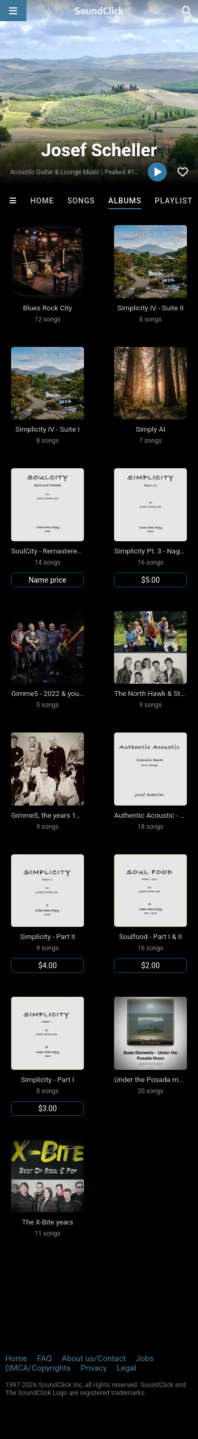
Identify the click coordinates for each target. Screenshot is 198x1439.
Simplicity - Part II (48, 936)
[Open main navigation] (13, 10)
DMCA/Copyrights (38, 1368)
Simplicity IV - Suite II (150, 307)
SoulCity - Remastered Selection (61, 551)
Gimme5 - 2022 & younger (52, 693)
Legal (126, 1368)
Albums (125, 200)
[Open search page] (187, 10)
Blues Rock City (47, 307)
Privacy (93, 1368)
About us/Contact (94, 1358)
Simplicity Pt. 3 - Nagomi (153, 551)
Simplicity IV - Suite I (47, 429)
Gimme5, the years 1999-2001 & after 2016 (78, 815)
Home (42, 200)
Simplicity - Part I (47, 1079)
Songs (81, 200)
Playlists (176, 200)
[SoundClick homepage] (99, 10)
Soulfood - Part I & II (150, 936)
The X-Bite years (47, 1222)
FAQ (44, 1358)
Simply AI (150, 429)
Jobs (145, 1358)
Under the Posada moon (152, 1079)
